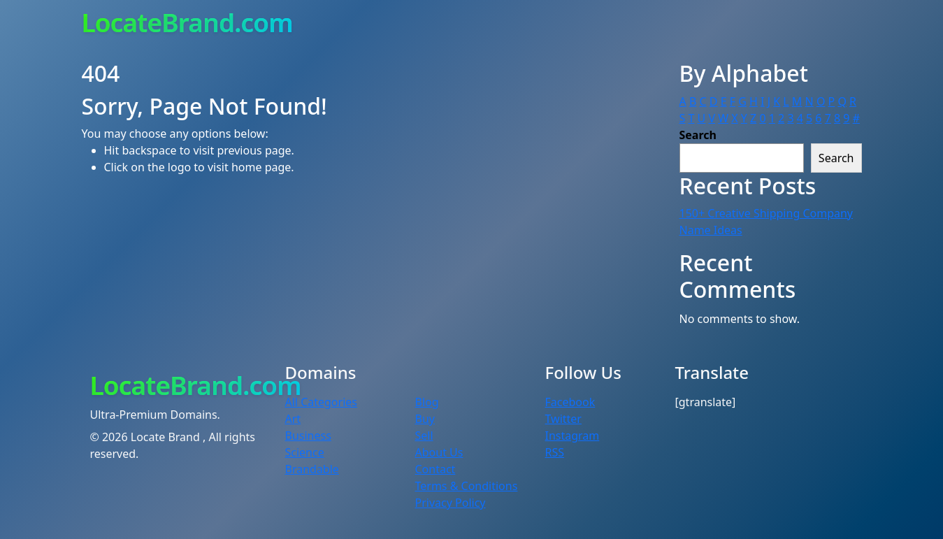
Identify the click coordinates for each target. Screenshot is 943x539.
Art (293, 418)
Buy (425, 418)
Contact (435, 469)
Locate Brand (167, 437)
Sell (424, 435)
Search (698, 135)
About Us (439, 452)
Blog (427, 402)
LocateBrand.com (187, 22)
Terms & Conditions (466, 486)
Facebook (570, 402)
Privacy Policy (450, 502)
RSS (555, 452)
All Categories (321, 402)
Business (308, 435)
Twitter (563, 418)
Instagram (572, 435)
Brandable (312, 469)
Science (304, 452)
